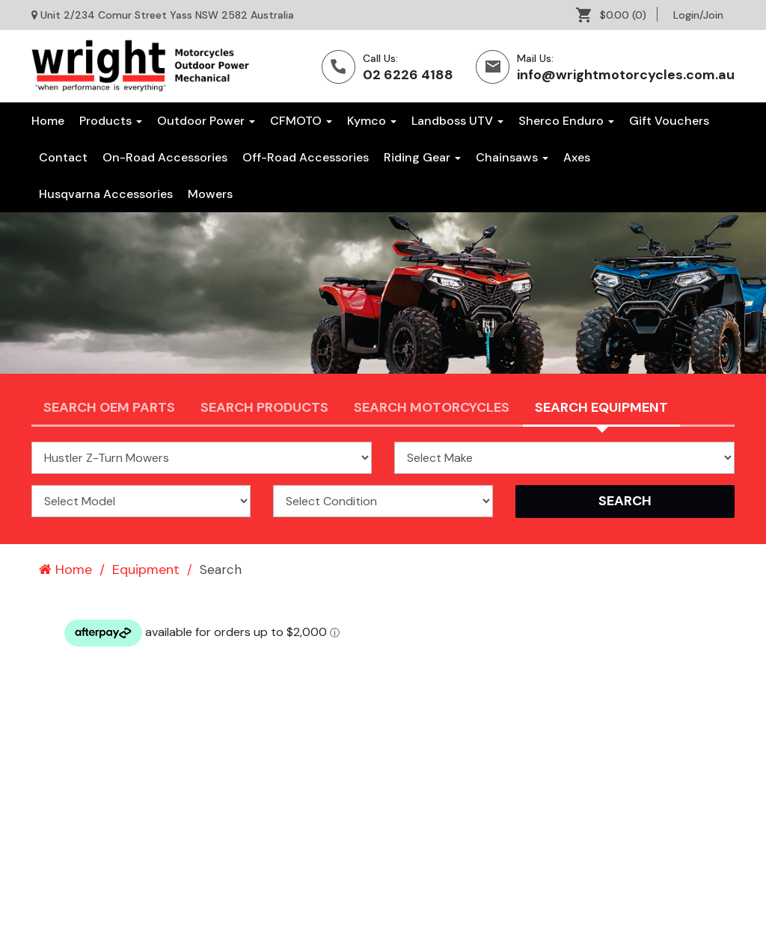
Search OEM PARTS (109, 407)
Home (47, 121)
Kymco (371, 121)
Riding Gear (422, 157)
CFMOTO (301, 121)
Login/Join (698, 15)
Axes (576, 157)
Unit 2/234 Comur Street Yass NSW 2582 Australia (167, 15)
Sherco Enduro (566, 121)
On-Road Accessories (164, 157)
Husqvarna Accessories (106, 194)
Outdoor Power (206, 121)
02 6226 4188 (408, 74)
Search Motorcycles (431, 407)
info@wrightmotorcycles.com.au (626, 74)
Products (110, 121)
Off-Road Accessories (305, 157)
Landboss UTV (457, 121)
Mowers (210, 194)
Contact (63, 157)
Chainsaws (512, 157)
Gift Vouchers (669, 121)
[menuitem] (617, 15)
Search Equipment (601, 407)
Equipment (146, 569)
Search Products (264, 407)
